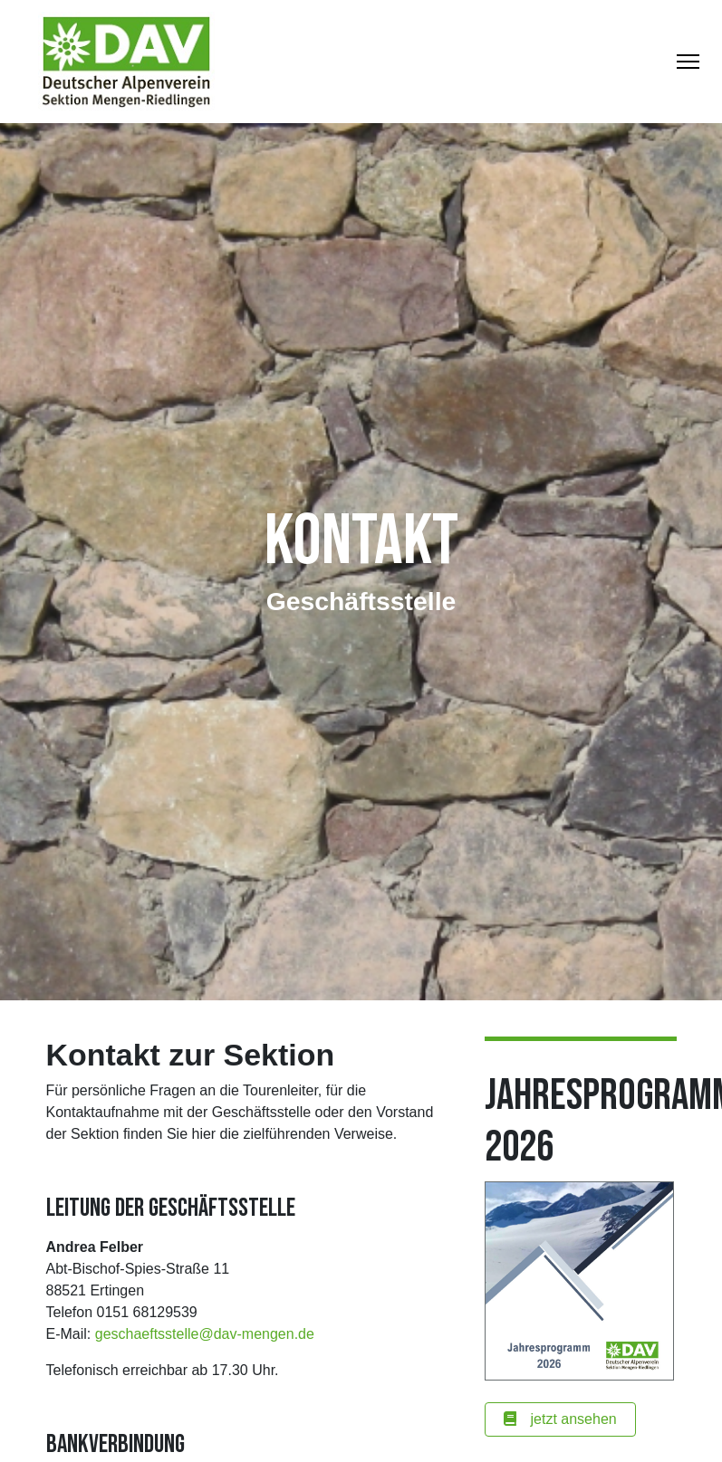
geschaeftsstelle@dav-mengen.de (204, 1334)
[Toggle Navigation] (688, 61)
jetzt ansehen (560, 1419)
